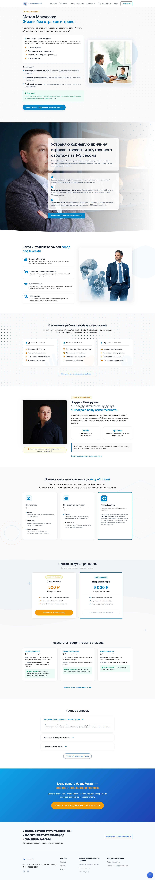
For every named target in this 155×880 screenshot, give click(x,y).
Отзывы (62, 866)
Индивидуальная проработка (82, 4)
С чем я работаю (104, 4)
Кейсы (62, 869)
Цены (116, 4)
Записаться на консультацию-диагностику (44, 107)
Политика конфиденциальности (118, 866)
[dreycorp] (32, 3)
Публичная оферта (113, 862)
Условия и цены (84, 868)
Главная (53, 4)
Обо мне (62, 4)
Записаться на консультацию (118, 836)
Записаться (126, 3)
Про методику (84, 872)
